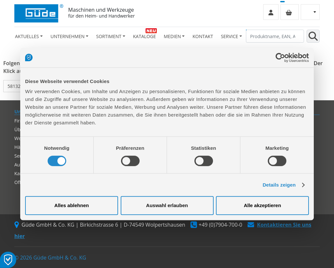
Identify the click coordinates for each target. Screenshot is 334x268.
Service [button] (229, 36)
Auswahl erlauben (167, 205)
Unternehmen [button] (67, 36)
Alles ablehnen (71, 205)
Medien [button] (172, 36)
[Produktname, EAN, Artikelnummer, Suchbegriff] (275, 36)
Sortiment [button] (108, 36)
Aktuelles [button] (27, 36)
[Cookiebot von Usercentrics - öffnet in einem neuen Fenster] (280, 58)
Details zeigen (279, 185)
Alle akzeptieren (262, 205)
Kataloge (144, 36)
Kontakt (202, 36)
